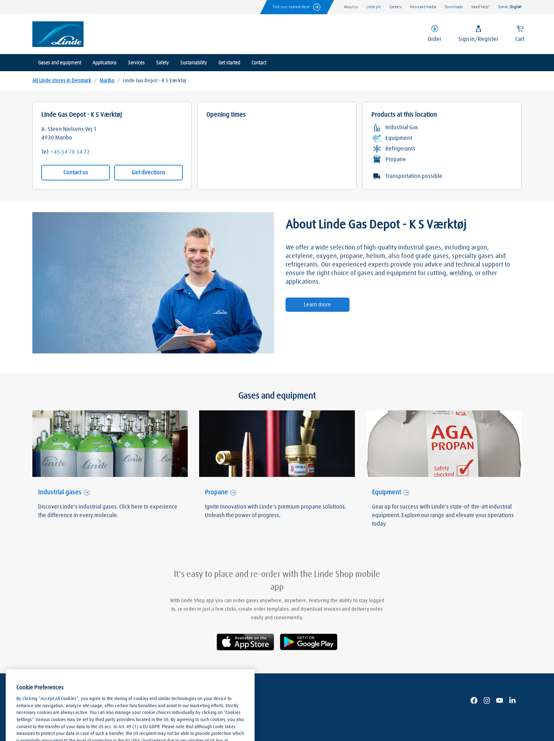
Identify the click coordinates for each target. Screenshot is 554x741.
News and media (423, 7)
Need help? (480, 7)
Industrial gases (59, 492)
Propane (216, 492)
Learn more (317, 305)
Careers (395, 7)
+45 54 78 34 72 (70, 152)
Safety (162, 63)
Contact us (75, 172)
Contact (258, 63)
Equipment (386, 492)
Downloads (453, 7)
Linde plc (373, 7)
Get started (229, 63)
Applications (104, 63)
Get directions (148, 172)
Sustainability (193, 63)
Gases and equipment (59, 63)
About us (351, 7)
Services (136, 63)
